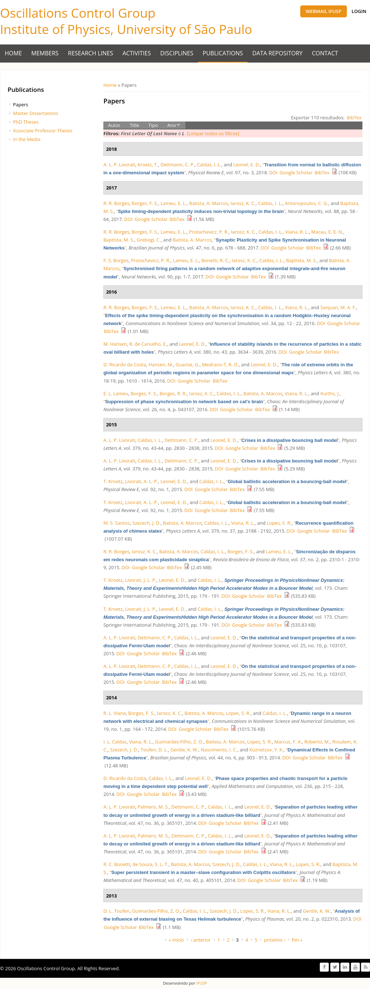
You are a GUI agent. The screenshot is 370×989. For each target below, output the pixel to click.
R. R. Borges (116, 203)
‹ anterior (200, 940)
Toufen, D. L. (154, 749)
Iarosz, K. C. (243, 203)
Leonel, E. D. (246, 164)
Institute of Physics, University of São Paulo (126, 29)
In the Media (26, 139)
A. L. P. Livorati (119, 164)
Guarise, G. (187, 364)
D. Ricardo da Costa (124, 364)
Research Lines (90, 53)
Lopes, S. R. (279, 523)
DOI (273, 172)
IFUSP (201, 983)
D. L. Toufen (116, 911)
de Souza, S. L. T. (151, 864)
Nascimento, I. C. (219, 749)
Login (359, 11)
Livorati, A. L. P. (141, 481)
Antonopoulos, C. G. (306, 203)
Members (45, 53)
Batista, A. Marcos (208, 203)
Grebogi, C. (149, 239)
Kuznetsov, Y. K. (266, 749)
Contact (325, 53)
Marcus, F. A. (288, 741)
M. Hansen (115, 344)
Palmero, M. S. (153, 806)
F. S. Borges (116, 260)
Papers (20, 104)
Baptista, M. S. (118, 239)
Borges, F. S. (145, 203)
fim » (297, 940)
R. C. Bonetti (116, 864)
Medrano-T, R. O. (220, 364)
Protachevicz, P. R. (208, 232)
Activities (136, 53)
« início (176, 940)
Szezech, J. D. (146, 523)
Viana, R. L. (297, 232)
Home (13, 53)
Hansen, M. (161, 364)
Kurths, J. (330, 393)
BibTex (354, 117)
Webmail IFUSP (323, 11)
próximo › (274, 940)
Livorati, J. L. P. (140, 580)
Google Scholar (296, 172)
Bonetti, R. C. (215, 260)
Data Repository (277, 53)
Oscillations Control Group (77, 12)
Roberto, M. (317, 741)
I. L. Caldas (114, 741)
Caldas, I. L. (209, 164)
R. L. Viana (114, 713)
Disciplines (177, 53)
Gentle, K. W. (184, 749)
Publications (223, 53)
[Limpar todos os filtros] (213, 133)
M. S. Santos (116, 523)
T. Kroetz (112, 481)
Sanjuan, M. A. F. (338, 307)
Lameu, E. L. (173, 203)
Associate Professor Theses (42, 130)
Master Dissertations (35, 113)
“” (200, 211)
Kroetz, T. (148, 164)
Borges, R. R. (172, 393)
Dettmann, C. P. (177, 164)
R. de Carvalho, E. (148, 344)
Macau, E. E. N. (327, 232)
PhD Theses (26, 122)
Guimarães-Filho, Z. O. (179, 741)
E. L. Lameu (115, 393)
